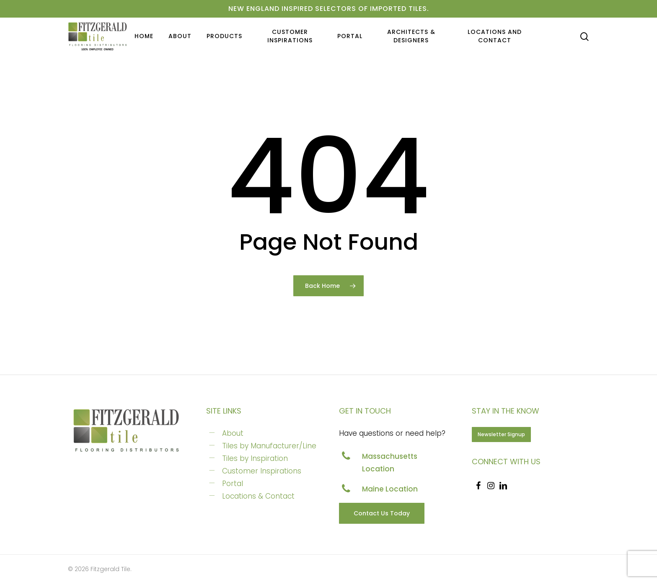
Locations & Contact (258, 496)
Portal (232, 484)
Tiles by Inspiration (255, 458)
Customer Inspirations (261, 471)
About (232, 433)
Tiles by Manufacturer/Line (269, 446)
